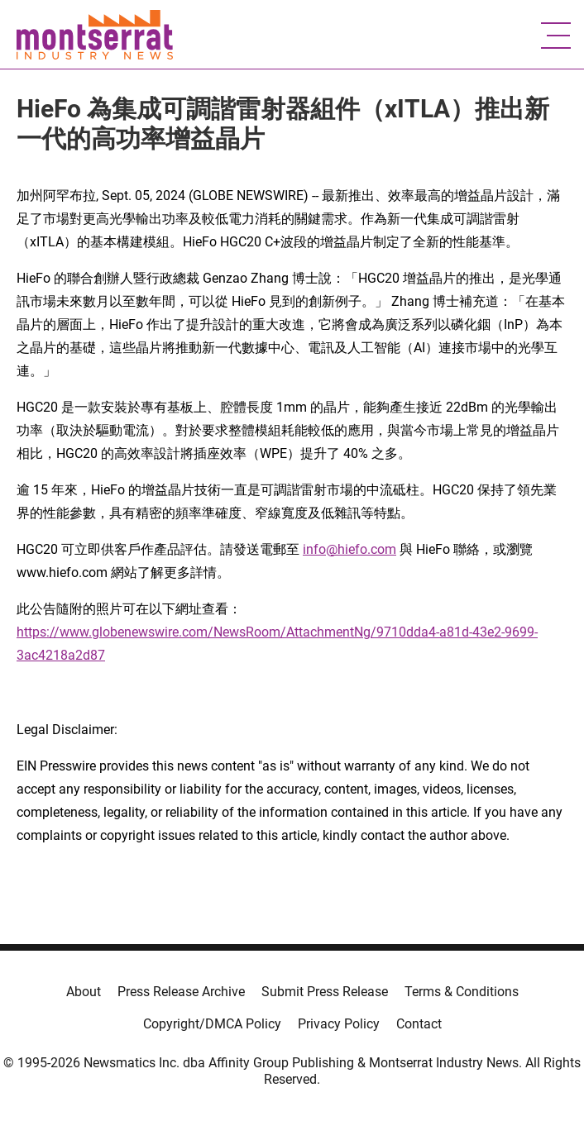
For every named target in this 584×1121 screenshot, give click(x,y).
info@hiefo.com (349, 549)
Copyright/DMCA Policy (212, 1024)
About (83, 991)
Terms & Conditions (461, 991)
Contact (419, 1024)
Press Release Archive (181, 991)
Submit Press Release (324, 991)
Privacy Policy (339, 1024)
